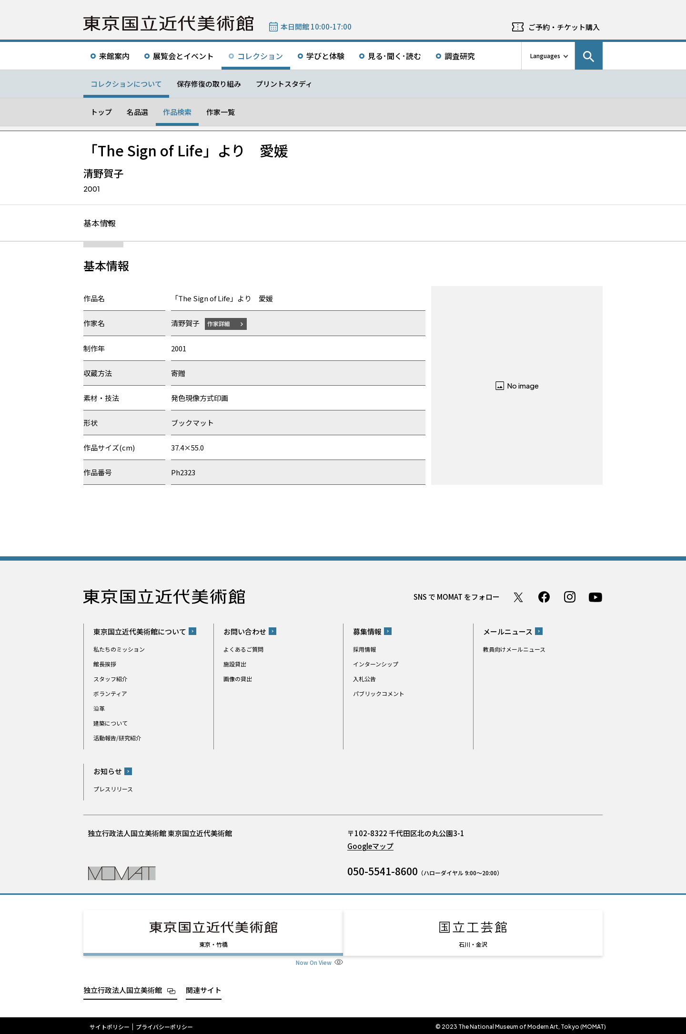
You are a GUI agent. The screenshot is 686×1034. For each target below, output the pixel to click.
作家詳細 (220, 324)
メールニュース (508, 632)
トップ (101, 112)
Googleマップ (370, 846)
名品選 (137, 112)
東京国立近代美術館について (139, 632)
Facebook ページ (544, 597)
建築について (110, 723)
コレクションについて (126, 84)
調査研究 (459, 55)
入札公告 (364, 679)
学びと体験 (325, 55)
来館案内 (114, 55)
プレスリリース (113, 789)
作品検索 (177, 112)
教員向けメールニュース (514, 649)
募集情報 (367, 632)
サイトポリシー (110, 1024)
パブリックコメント (378, 694)
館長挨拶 (104, 664)
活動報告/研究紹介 (117, 738)
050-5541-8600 (382, 871)
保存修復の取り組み (209, 84)
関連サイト (204, 988)
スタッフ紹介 (110, 679)
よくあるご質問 (243, 649)
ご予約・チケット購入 (564, 27)
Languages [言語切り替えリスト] (545, 55)
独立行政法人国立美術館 (122, 988)
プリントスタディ (284, 84)
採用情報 (364, 649)
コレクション (260, 55)
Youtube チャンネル (595, 597)
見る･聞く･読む (394, 55)
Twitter (518, 597)
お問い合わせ (244, 632)
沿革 (99, 709)
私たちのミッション (119, 649)
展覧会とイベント (183, 55)
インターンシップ (375, 664)
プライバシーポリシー (164, 1024)
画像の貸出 (237, 679)
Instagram (570, 597)
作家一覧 (220, 112)
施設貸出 (234, 664)
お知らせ (107, 772)
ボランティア (110, 694)
